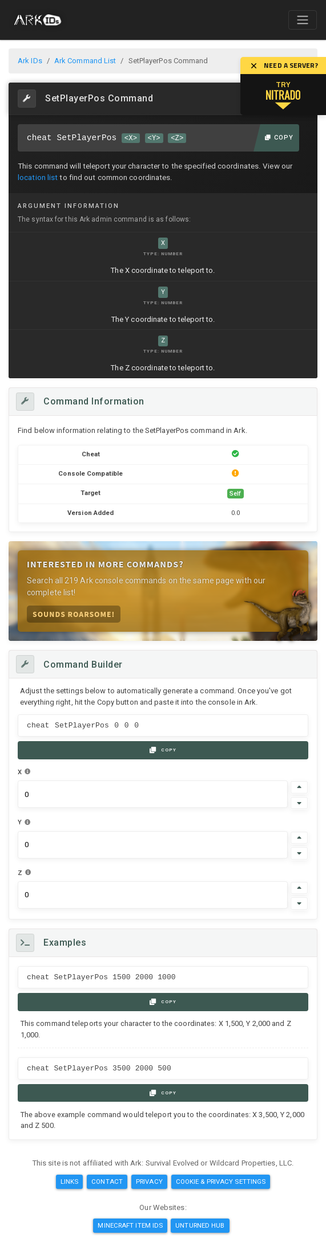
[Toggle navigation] (302, 20)
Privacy (149, 1181)
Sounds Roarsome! (74, 614)
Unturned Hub (199, 1225)
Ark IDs (30, 60)
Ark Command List (85, 60)
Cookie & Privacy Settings (221, 1181)
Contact (107, 1181)
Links (70, 1181)
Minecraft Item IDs (130, 1225)
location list (38, 177)
